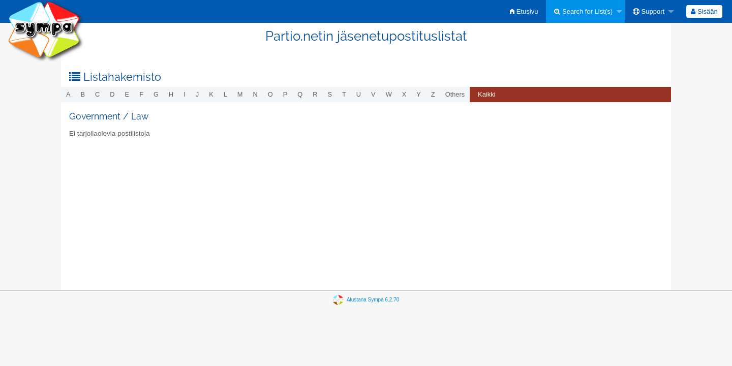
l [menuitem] (225, 94)
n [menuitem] (255, 94)
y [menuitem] (418, 94)
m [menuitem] (240, 94)
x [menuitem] (404, 94)
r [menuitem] (315, 94)
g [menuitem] (156, 94)
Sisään (704, 11)
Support (648, 11)
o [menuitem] (270, 94)
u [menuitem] (358, 94)
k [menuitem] (211, 94)
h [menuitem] (171, 94)
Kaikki (487, 94)
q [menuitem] (299, 94)
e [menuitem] (127, 94)
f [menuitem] (141, 94)
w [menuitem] (389, 94)
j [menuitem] (197, 94)
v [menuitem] (373, 94)
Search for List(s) (583, 11)
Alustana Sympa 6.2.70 (373, 299)
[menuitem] (524, 11)
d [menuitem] (112, 94)
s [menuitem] (329, 94)
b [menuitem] (83, 94)
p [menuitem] (285, 94)
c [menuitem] (97, 94)
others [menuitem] (455, 94)
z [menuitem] (433, 94)
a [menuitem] (68, 94)
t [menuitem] (344, 94)
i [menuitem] (185, 94)
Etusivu (524, 11)
